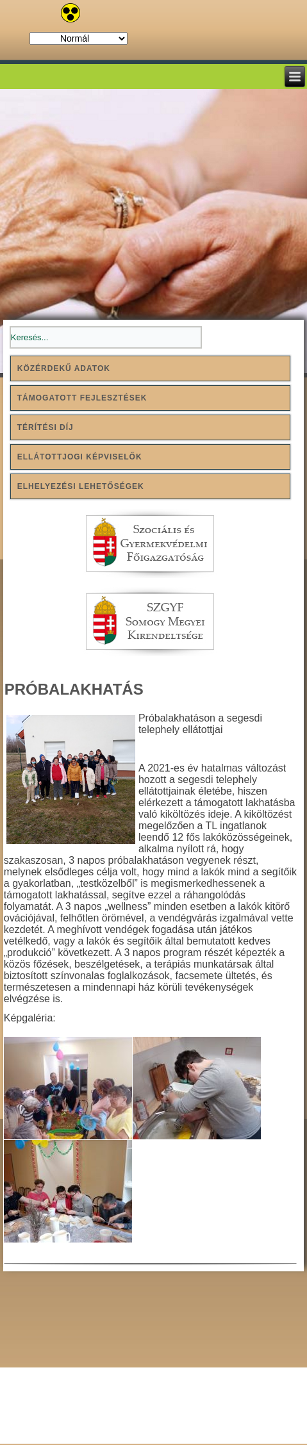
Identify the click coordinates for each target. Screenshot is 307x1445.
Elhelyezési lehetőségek (80, 486)
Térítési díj (45, 427)
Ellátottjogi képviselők (79, 456)
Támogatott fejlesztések (82, 397)
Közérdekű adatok (63, 368)
